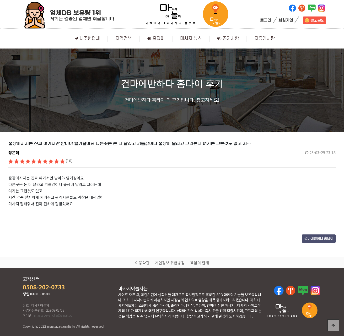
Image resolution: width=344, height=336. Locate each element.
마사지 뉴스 (191, 38)
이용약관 (142, 263)
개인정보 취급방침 (170, 263)
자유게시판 (264, 38)
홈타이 (156, 38)
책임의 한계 (199, 263)
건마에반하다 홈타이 (318, 239)
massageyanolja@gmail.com (54, 315)
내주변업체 (87, 38)
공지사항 (228, 38)
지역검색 (123, 38)
